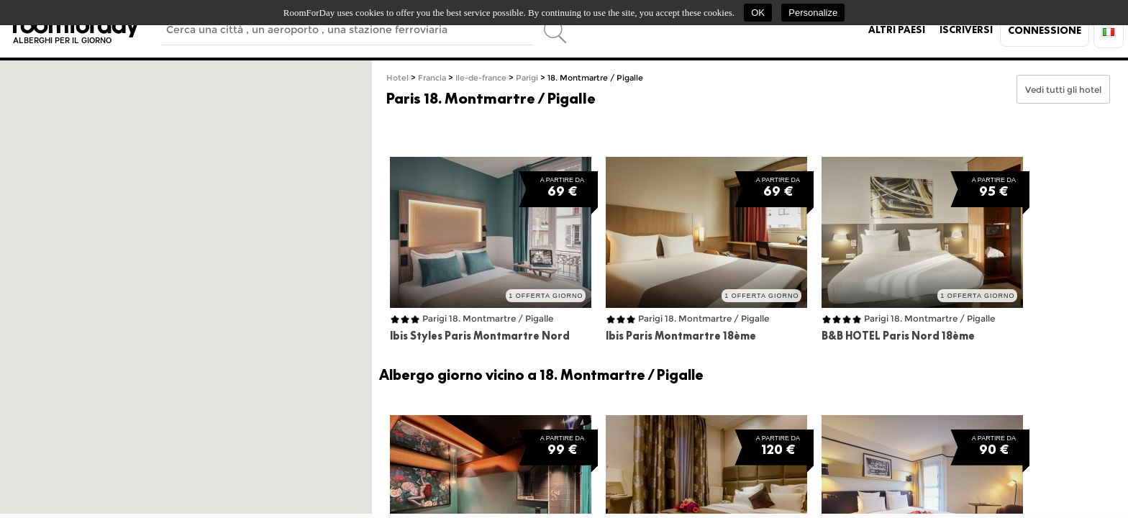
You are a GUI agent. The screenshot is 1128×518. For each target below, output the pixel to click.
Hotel (397, 78)
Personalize (812, 12)
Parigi (527, 78)
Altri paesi (896, 29)
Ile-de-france (480, 78)
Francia (432, 78)
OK (758, 12)
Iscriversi (966, 29)
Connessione (1044, 30)
